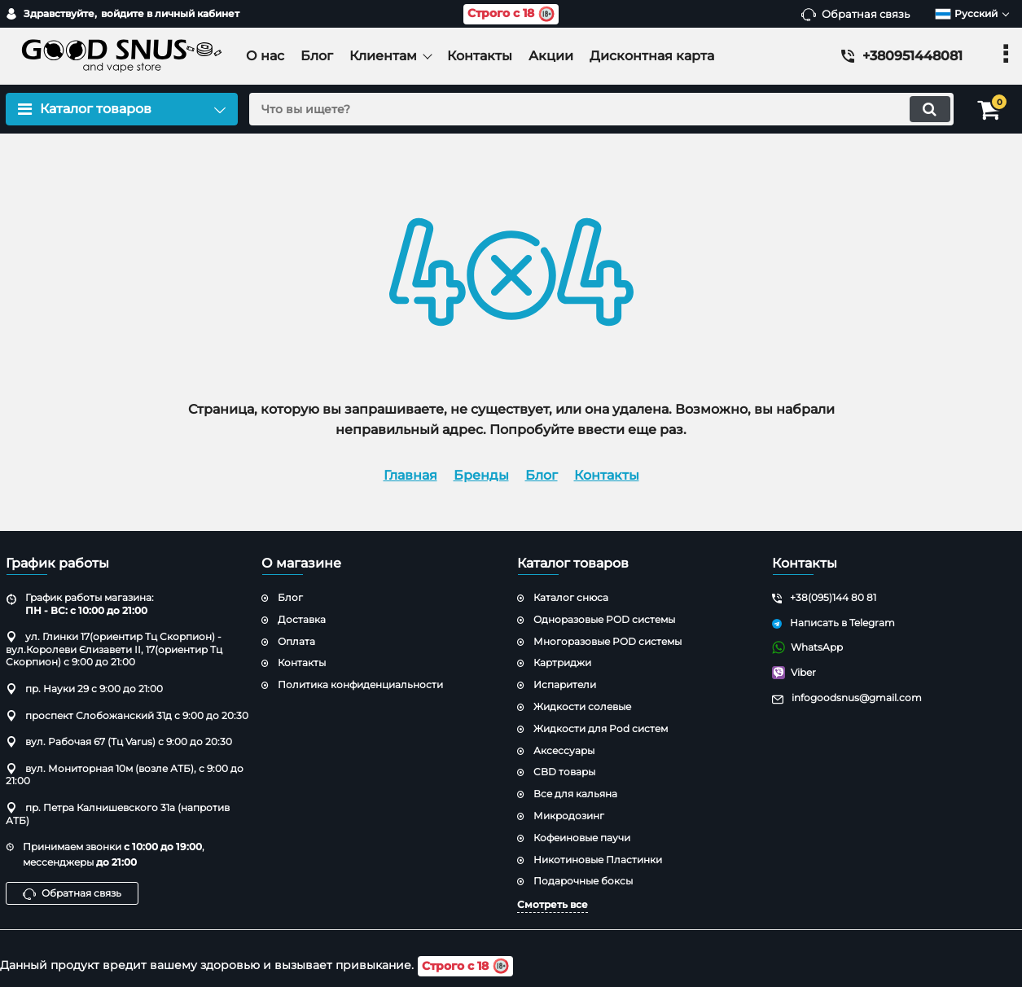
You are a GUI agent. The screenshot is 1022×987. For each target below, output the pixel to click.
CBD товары (564, 771)
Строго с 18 (511, 14)
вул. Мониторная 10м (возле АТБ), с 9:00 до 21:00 (124, 774)
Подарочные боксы (583, 881)
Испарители (564, 684)
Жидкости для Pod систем (600, 728)
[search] (598, 109)
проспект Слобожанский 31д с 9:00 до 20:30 (127, 715)
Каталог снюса (570, 597)
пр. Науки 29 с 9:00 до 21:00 (84, 688)
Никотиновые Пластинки (597, 859)
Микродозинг (568, 815)
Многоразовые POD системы (607, 641)
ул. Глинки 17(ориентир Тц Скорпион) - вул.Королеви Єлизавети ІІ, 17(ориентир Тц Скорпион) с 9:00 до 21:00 (114, 649)
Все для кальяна (575, 793)
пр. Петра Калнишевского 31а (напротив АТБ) (118, 814)
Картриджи (562, 662)
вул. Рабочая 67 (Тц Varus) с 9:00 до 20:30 (119, 741)
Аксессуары (563, 750)
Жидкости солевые (582, 706)
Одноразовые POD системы (604, 619)
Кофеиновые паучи (581, 837)
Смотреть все (552, 904)
